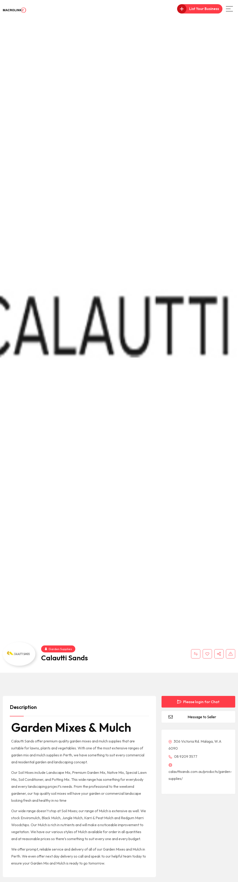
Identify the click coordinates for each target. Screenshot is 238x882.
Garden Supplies (58, 649)
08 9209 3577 (183, 756)
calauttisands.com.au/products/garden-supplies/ (200, 772)
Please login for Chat (198, 701)
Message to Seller (202, 717)
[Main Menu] (229, 9)
